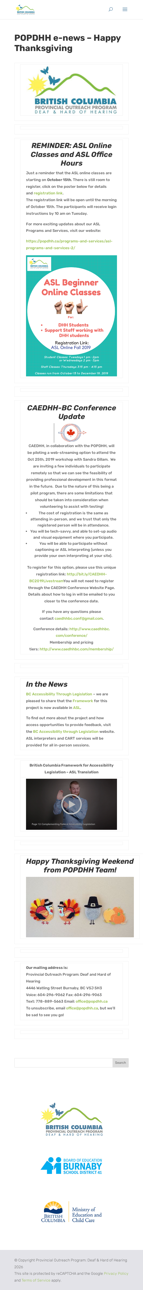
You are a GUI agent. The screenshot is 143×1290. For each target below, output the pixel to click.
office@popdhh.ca (92, 1001)
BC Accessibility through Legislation (65, 731)
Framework (83, 701)
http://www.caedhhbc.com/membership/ (77, 649)
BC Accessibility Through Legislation (59, 694)
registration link (48, 193)
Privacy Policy (116, 1273)
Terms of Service (36, 1280)
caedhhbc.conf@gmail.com (79, 618)
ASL (76, 707)
